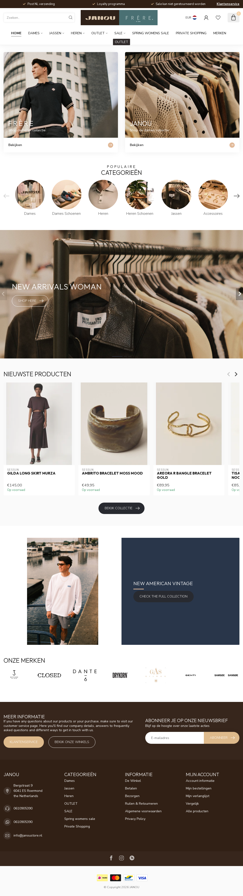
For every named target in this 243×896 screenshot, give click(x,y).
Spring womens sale (150, 33)
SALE (118, 33)
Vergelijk (192, 803)
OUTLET (98, 33)
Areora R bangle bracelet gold (184, 475)
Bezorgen (132, 796)
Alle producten (197, 811)
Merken (219, 33)
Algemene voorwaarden (143, 811)
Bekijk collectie (122, 508)
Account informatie (200, 780)
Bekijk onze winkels (72, 742)
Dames (34, 33)
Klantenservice (228, 4)
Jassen (55, 33)
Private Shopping (191, 33)
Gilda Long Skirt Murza (31, 473)
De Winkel (133, 780)
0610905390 (23, 808)
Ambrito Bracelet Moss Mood (112, 473)
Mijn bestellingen (198, 788)
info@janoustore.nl (28, 835)
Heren (76, 33)
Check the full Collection (163, 596)
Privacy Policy (135, 819)
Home (16, 33)
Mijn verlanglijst (197, 796)
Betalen (131, 788)
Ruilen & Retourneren (141, 803)
